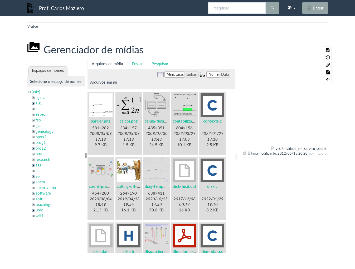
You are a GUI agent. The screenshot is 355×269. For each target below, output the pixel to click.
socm (40, 181)
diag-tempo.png (159, 186)
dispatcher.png (158, 251)
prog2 (41, 148)
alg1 (39, 102)
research (43, 159)
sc (37, 170)
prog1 (41, 142)
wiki (39, 215)
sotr (39, 198)
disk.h (128, 251)
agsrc (40, 97)
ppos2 (41, 136)
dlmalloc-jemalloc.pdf (192, 251)
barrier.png (100, 121)
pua (39, 153)
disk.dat (100, 251)
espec (41, 114)
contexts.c (212, 121)
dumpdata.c (212, 251)
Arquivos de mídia (107, 63)
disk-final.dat (184, 186)
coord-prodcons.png (107, 186)
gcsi (39, 125)
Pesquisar (160, 63)
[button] (291, 8)
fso (38, 120)
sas (38, 165)
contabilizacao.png (189, 121)
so (38, 176)
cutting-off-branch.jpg (136, 186)
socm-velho (46, 187)
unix (39, 209)
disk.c (212, 186)
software (43, 193)
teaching (43, 204)
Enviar (137, 63)
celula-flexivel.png (161, 121)
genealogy (45, 131)
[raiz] (36, 91)
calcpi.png (129, 121)
